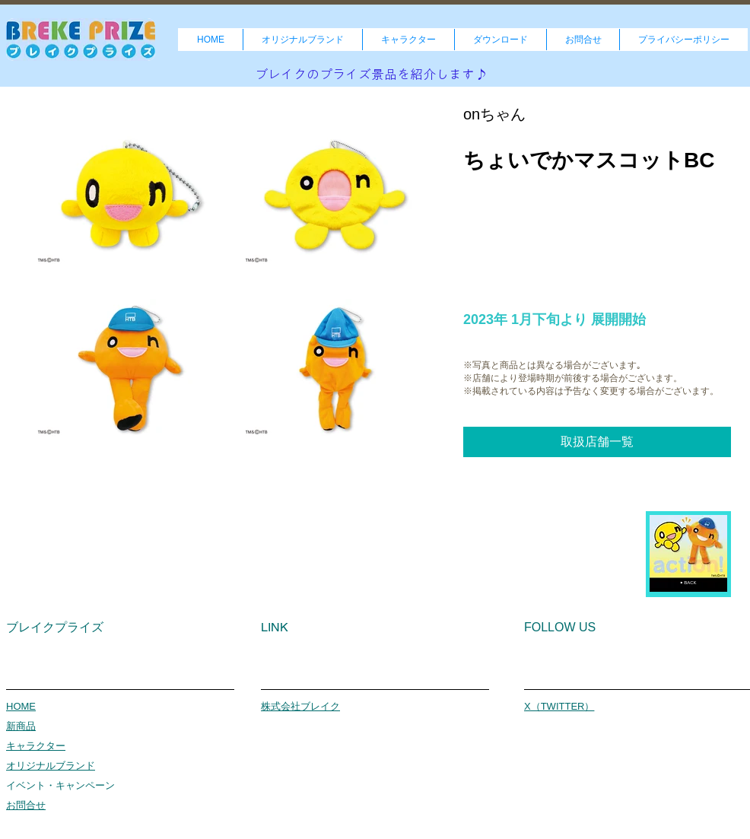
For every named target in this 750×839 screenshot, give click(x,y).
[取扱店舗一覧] (597, 442)
